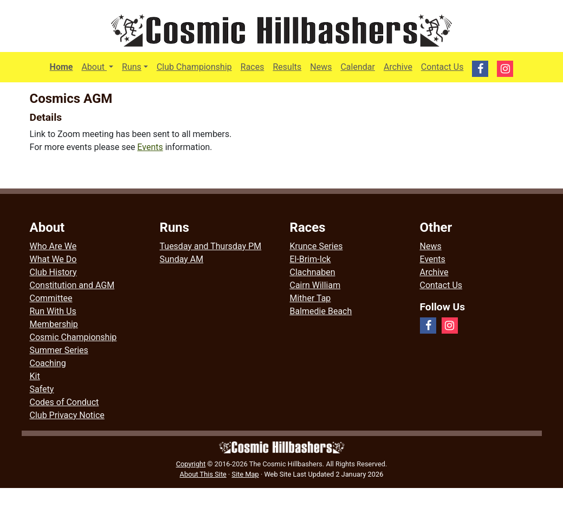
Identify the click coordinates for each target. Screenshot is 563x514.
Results (287, 67)
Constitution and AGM (72, 285)
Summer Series (59, 350)
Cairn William (315, 285)
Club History (53, 272)
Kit (35, 376)
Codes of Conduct (64, 402)
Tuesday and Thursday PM (211, 246)
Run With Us (53, 311)
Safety (42, 389)
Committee (51, 298)
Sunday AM (182, 259)
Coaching (48, 363)
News (321, 67)
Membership (54, 324)
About (99, 66)
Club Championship (194, 67)
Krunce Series (316, 246)
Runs (131, 67)
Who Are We (53, 246)
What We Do (53, 259)
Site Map (245, 474)
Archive (398, 67)
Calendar (357, 67)
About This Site (203, 474)
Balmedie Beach (321, 311)
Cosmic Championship (73, 337)
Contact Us (442, 67)
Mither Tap (310, 298)
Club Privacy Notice (67, 415)
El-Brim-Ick (310, 259)
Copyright (191, 464)
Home (61, 67)
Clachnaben (312, 272)
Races (252, 67)
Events (150, 147)
